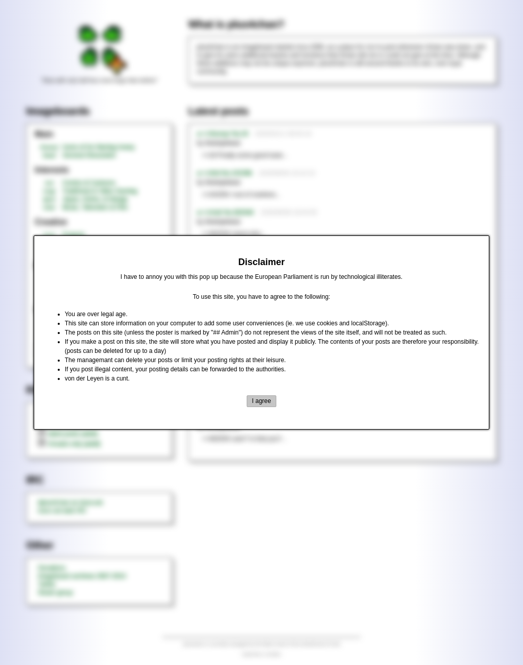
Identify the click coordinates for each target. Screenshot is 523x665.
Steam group (55, 592)
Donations (51, 568)
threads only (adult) (69, 443)
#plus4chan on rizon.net (70, 502)
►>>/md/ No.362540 (225, 212)
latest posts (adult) (68, 433)
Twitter (47, 584)
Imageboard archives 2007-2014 (82, 576)
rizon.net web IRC (62, 510)
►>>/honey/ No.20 (222, 133)
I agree (261, 401)
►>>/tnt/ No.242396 (224, 173)
